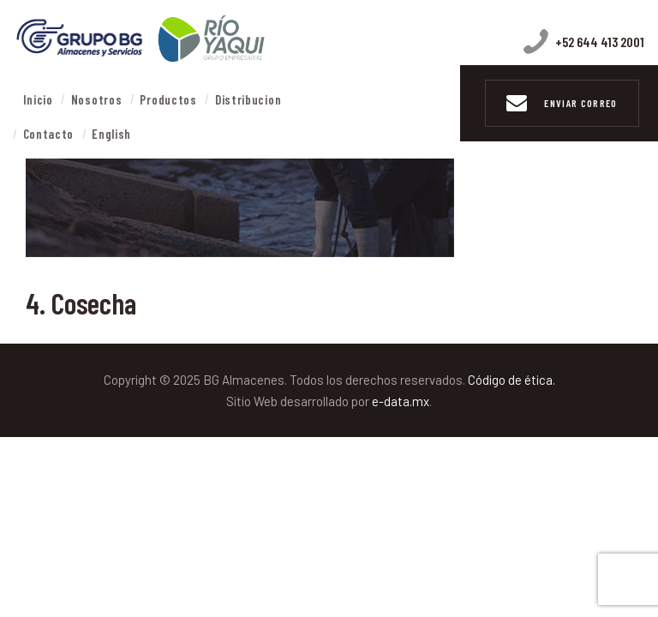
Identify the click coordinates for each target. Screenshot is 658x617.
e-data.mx (400, 401)
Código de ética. (511, 379)
